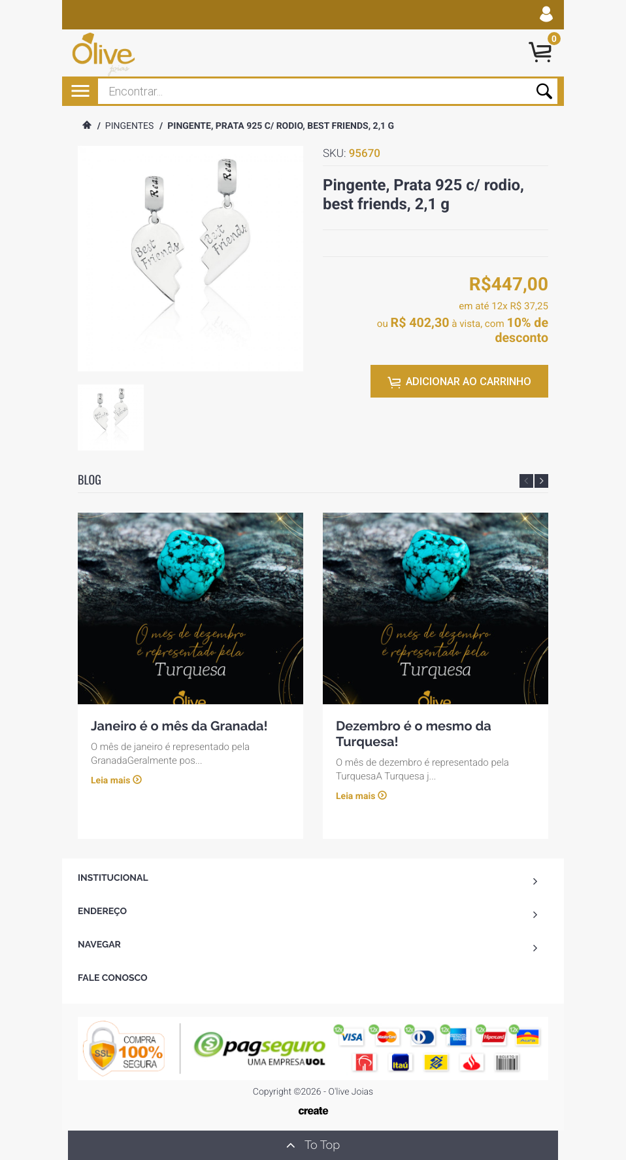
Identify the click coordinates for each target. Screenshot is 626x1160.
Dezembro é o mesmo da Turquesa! (413, 733)
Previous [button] (526, 481)
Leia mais (110, 781)
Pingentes (129, 126)
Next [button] (541, 481)
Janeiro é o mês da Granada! (179, 725)
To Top (313, 1145)
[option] (111, 417)
